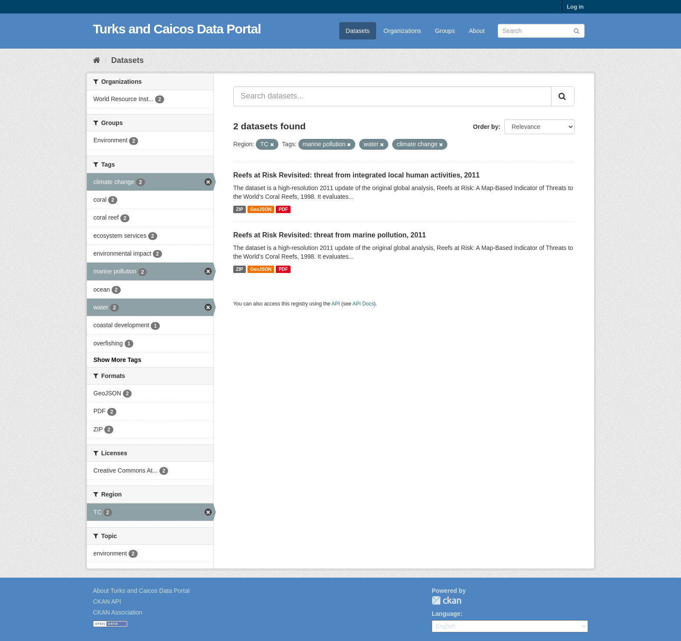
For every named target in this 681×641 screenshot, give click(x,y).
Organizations (402, 30)
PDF (283, 209)
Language (446, 613)
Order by (485, 126)
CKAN (446, 600)
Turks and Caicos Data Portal (177, 29)
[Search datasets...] (392, 96)
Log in (575, 6)
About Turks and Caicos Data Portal (141, 590)
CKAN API (107, 601)
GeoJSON (260, 209)
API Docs (363, 304)
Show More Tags (117, 359)
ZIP (239, 209)
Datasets (358, 30)
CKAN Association (117, 612)
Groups (445, 30)
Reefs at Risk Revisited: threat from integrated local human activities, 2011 (356, 175)
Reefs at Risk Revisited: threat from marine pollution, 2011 (329, 235)
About (477, 30)
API (335, 304)
